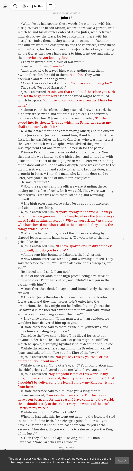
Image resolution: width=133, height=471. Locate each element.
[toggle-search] (15, 6)
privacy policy (99, 462)
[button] (29, 104)
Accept (122, 460)
